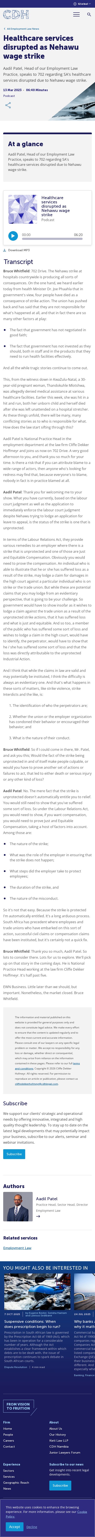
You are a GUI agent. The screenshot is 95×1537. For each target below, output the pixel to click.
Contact (9, 1446)
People (8, 1434)
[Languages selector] (82, 4)
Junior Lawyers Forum (64, 1452)
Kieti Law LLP (58, 1440)
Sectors (8, 1471)
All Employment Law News (23, 28)
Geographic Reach (16, 1483)
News (7, 1488)
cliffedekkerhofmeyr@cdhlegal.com (36, 1083)
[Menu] (78, 14)
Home (7, 1429)
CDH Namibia (59, 1446)
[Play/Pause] (13, 236)
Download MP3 (16, 250)
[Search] (89, 14)
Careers (8, 1440)
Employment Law (17, 1248)
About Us (55, 1429)
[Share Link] (8, 105)
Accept (14, 1526)
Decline (31, 1527)
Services (9, 1477)
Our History (57, 1434)
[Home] (16, 15)
